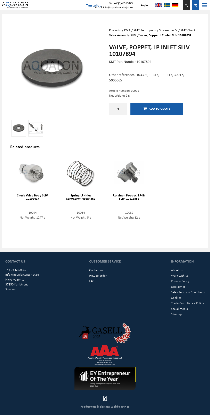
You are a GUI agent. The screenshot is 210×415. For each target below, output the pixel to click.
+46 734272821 (15, 269)
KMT (127, 30)
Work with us (179, 275)
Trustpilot (93, 5)
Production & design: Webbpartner (104, 406)
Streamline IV (168, 30)
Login (144, 5)
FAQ (92, 281)
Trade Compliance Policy (187, 303)
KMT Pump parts (145, 30)
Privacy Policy (180, 281)
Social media (179, 308)
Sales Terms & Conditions (188, 292)
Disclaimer (178, 286)
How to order (98, 275)
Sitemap (176, 314)
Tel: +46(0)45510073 (121, 3)
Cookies (176, 297)
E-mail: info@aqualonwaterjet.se (114, 7)
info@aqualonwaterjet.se (22, 274)
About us (177, 270)
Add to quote (157, 108)
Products (115, 30)
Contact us (96, 270)
